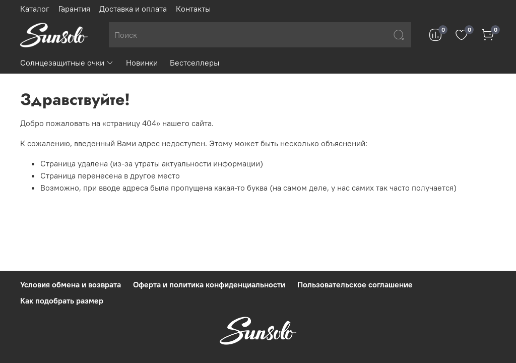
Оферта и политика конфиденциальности (209, 284)
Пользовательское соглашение (355, 284)
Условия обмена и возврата (70, 284)
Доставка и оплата (133, 9)
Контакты (193, 9)
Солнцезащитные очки (67, 62)
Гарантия (74, 9)
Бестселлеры (194, 62)
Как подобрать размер (61, 300)
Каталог (34, 9)
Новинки (142, 62)
